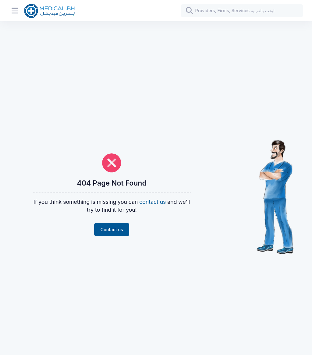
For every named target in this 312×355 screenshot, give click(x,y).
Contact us (112, 229)
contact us (152, 202)
